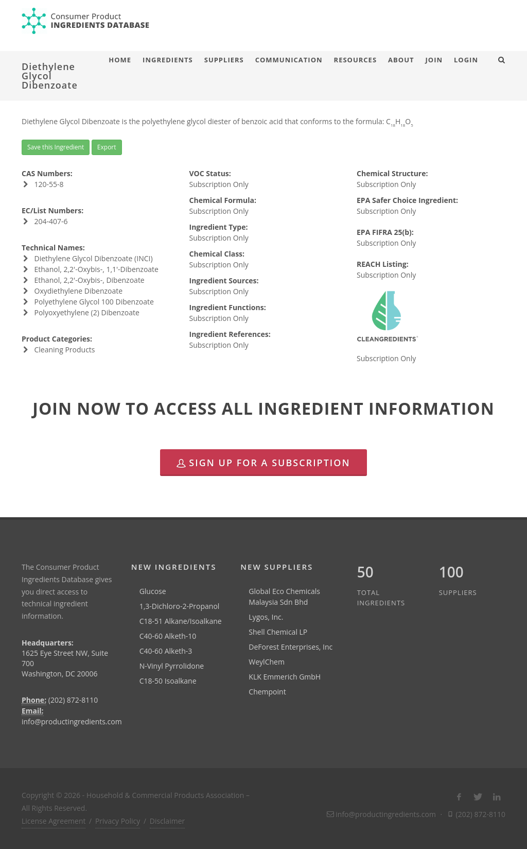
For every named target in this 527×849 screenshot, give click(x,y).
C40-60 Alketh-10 (168, 636)
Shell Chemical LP (278, 632)
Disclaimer (167, 821)
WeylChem (267, 662)
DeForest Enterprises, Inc (290, 647)
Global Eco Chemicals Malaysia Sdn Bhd (284, 596)
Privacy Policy (117, 821)
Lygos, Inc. (266, 617)
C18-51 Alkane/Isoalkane (180, 621)
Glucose (152, 591)
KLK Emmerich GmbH (285, 677)
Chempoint (267, 692)
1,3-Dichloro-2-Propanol (179, 606)
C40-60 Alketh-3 (165, 651)
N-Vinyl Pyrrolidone (171, 666)
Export (106, 147)
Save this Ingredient (55, 147)
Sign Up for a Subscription (263, 462)
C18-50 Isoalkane (168, 681)
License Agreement (53, 821)
